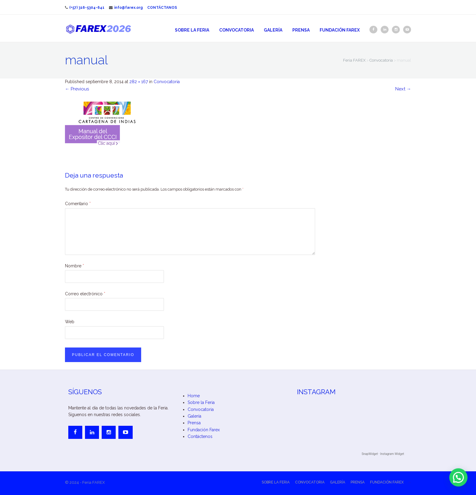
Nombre (74, 265)
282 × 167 (138, 81)
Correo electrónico (85, 293)
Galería (273, 30)
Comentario (78, 203)
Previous (77, 89)
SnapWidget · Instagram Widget (383, 454)
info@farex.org (126, 7)
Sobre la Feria (192, 30)
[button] (458, 477)
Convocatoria (236, 30)
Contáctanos (162, 7)
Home (194, 395)
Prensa (301, 30)
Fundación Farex (340, 30)
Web (69, 321)
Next (403, 89)
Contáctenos (200, 436)
